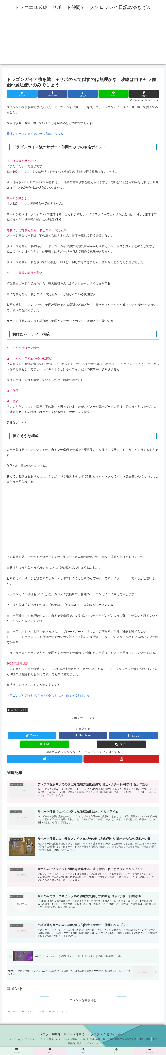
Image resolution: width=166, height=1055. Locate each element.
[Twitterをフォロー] (44, 759)
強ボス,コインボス (17, 710)
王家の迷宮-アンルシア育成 (123, 1040)
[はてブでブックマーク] (83, 94)
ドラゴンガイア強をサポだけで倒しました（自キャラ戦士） (48, 695)
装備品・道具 (74, 1044)
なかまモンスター (25, 1040)
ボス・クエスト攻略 (66, 1040)
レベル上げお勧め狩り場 (92, 1040)
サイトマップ (92, 1044)
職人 (158, 1040)
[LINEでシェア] (113, 94)
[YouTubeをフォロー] (121, 759)
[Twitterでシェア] (22, 94)
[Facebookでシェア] (52, 94)
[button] (144, 94)
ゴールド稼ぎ (45, 1040)
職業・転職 (146, 1040)
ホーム (9, 1040)
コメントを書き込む (83, 1001)
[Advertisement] (83, 41)
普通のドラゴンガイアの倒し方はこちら (35, 133)
